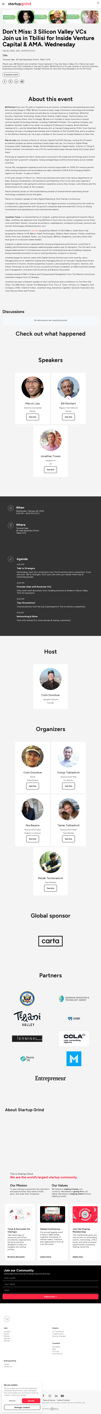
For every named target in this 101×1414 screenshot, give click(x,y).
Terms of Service (49, 1400)
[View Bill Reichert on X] (68, 398)
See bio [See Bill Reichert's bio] (68, 417)
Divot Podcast (57, 1354)
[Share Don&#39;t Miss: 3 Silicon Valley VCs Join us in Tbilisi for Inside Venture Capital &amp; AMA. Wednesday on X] (10, 81)
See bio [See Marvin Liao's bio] (32, 417)
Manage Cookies (22, 1407)
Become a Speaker (59, 1336)
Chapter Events (58, 1334)
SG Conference (58, 1332)
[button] (98, 3)
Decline (12, 1400)
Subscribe (49, 1296)
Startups (7, 1336)
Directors (7, 1341)
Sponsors (7, 1338)
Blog (54, 1349)
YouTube (55, 1351)
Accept (31, 1400)
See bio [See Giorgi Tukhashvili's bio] (68, 786)
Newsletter (56, 1347)
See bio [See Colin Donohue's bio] (32, 786)
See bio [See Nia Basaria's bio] (32, 839)
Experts (6, 1334)
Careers (6, 1364)
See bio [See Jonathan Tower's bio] (50, 469)
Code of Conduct (63, 1400)
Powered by (50, 1408)
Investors (7, 1332)
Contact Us (8, 1367)
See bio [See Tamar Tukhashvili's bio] (68, 839)
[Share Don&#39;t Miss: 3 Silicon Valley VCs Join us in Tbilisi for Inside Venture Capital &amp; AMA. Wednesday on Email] (22, 81)
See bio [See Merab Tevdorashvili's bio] (50, 888)
